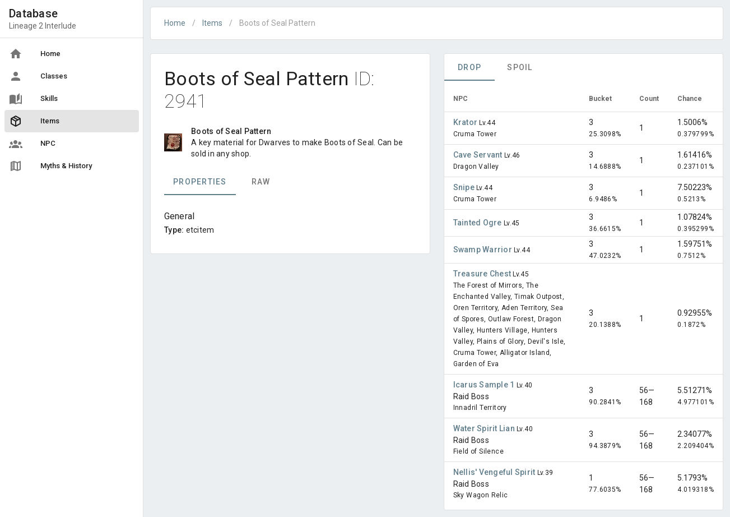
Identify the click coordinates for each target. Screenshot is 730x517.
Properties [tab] (200, 181)
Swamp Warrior (483, 249)
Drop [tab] (469, 67)
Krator (466, 122)
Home (174, 23)
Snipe (465, 187)
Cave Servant (478, 154)
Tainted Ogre (478, 222)
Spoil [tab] (519, 67)
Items (212, 23)
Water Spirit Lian (485, 428)
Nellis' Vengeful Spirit (495, 472)
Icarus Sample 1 (485, 384)
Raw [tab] (261, 181)
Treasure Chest (483, 273)
